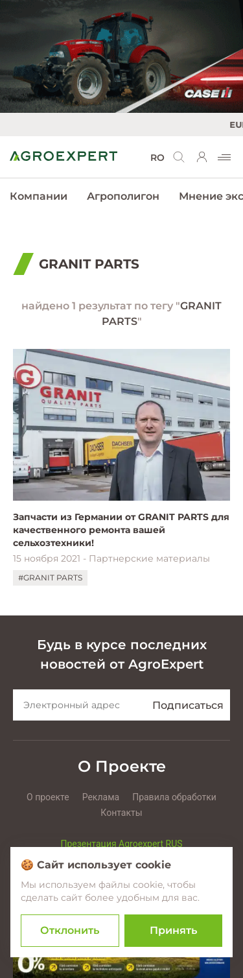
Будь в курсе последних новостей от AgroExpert (122, 654)
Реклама (100, 797)
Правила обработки (174, 797)
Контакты (121, 812)
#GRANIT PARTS (50, 577)
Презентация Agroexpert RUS (121, 844)
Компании (38, 196)
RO (157, 157)
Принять (173, 930)
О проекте (48, 797)
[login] (202, 157)
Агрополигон (123, 196)
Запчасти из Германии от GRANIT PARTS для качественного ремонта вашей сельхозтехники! (121, 530)
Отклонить (69, 930)
